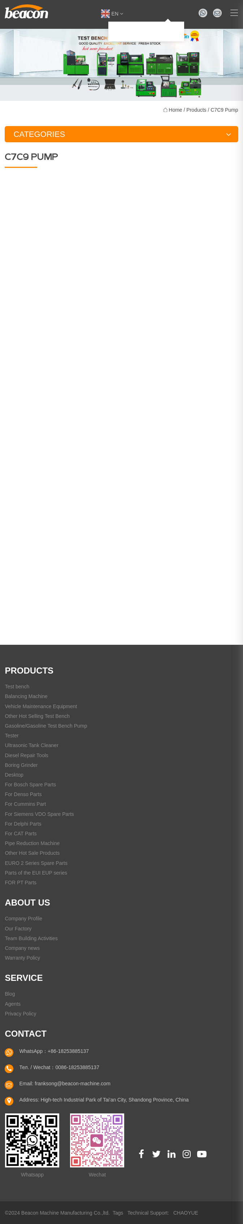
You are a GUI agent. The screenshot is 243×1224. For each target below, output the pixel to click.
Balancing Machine (26, 696)
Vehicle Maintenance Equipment (41, 706)
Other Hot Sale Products (32, 853)
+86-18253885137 (68, 1051)
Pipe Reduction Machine (32, 843)
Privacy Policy (20, 1014)
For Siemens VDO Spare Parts (39, 814)
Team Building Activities (31, 938)
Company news (22, 948)
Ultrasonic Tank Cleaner (31, 745)
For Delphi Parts (23, 824)
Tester (11, 735)
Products (196, 110)
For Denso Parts (23, 794)
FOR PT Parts (20, 882)
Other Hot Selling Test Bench (37, 716)
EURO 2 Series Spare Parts (36, 863)
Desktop (14, 775)
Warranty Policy (22, 958)
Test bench (17, 686)
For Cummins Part (25, 804)
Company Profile (23, 918)
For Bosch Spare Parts (30, 784)
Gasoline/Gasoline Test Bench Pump (46, 726)
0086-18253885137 (77, 1067)
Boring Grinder (21, 765)
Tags (118, 1213)
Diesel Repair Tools (26, 755)
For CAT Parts (20, 833)
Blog (10, 994)
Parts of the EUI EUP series (36, 873)
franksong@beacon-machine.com (72, 1083)
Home (175, 110)
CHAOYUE (185, 1213)
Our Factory (18, 929)
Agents (13, 1004)
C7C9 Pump (224, 110)
